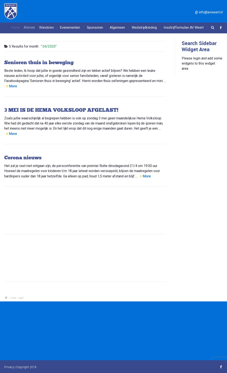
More (13, 86)
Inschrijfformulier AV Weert (184, 27)
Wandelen (50, 27)
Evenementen (71, 27)
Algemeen (117, 27)
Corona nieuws (22, 157)
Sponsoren (95, 27)
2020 (13, 297)
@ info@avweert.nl (209, 12)
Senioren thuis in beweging (39, 62)
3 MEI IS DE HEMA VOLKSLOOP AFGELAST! (61, 110)
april (21, 297)
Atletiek (33, 27)
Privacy (9, 367)
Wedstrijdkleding (144, 27)
